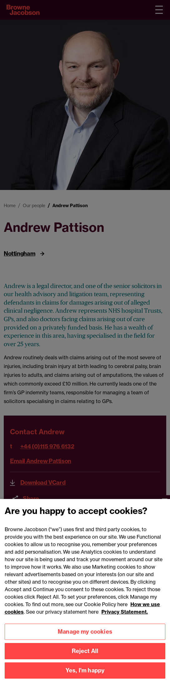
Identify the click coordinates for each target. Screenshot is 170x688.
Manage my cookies (85, 637)
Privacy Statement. (124, 618)
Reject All (85, 657)
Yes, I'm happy (85, 676)
